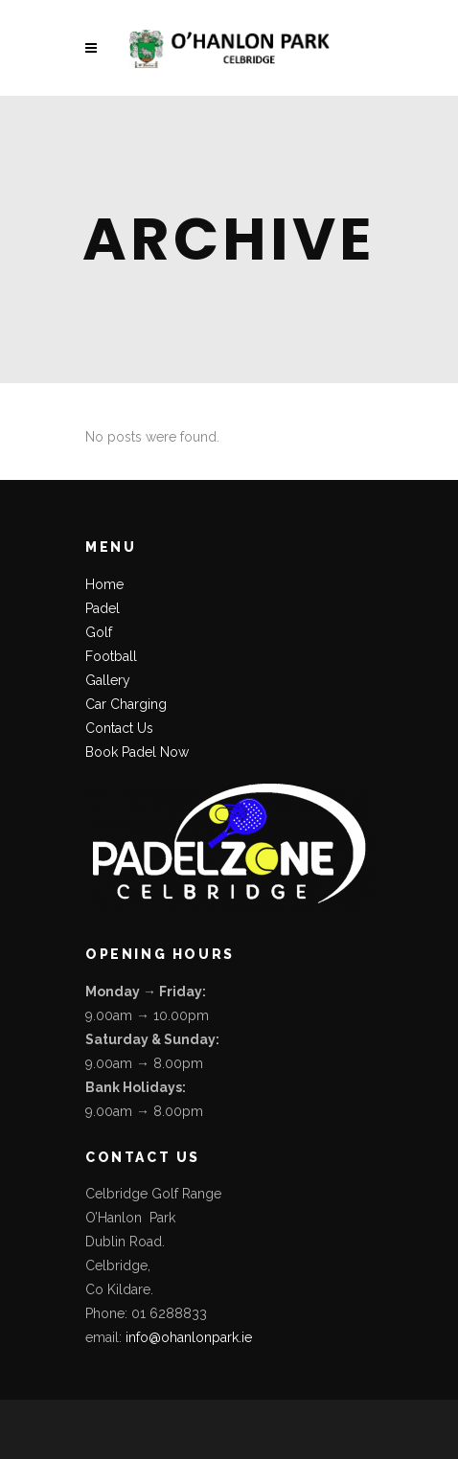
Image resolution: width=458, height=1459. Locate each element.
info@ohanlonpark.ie (189, 1337)
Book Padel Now (137, 752)
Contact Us (119, 728)
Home (104, 584)
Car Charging (126, 704)
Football (111, 656)
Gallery (107, 680)
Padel (102, 608)
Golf (98, 632)
